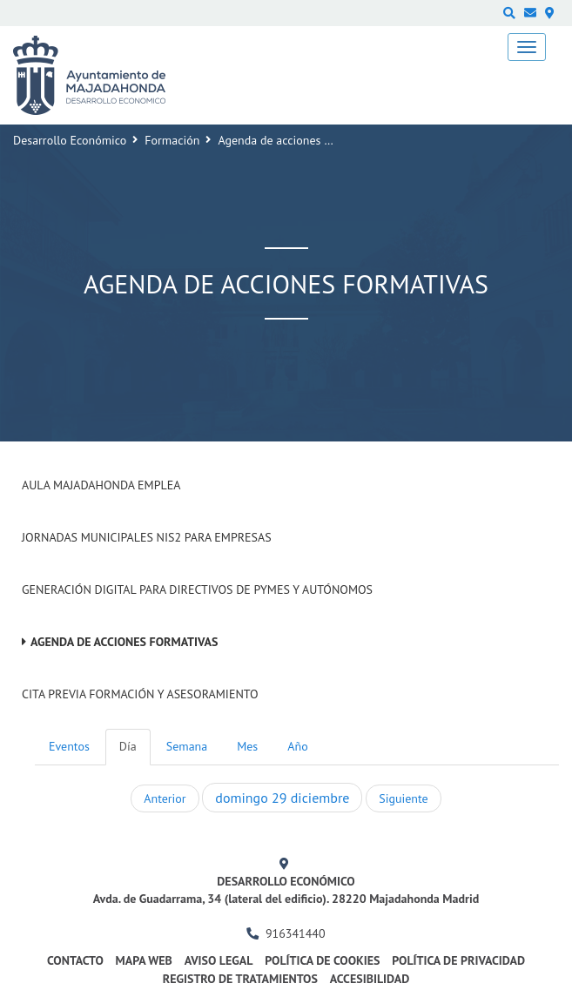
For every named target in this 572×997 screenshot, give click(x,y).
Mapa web (144, 960)
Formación (172, 140)
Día (128, 746)
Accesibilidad (370, 979)
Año (297, 746)
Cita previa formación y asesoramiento (140, 694)
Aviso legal (219, 960)
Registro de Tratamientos (240, 979)
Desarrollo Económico (69, 140)
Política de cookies (322, 960)
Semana (186, 746)
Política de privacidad (458, 960)
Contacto (75, 960)
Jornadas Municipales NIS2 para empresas (147, 537)
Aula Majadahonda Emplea (101, 485)
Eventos (69, 746)
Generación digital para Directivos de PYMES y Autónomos (197, 589)
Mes (247, 746)
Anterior (164, 798)
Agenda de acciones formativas (124, 642)
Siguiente (403, 798)
